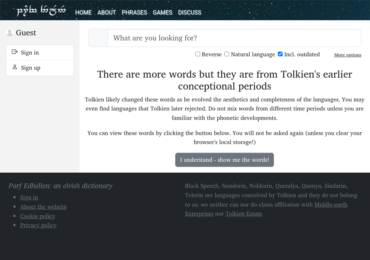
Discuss (189, 12)
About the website (43, 206)
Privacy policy (38, 225)
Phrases (134, 12)
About (106, 12)
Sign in (25, 52)
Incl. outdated (299, 54)
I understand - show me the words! (224, 159)
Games (162, 12)
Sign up (26, 67)
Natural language (249, 54)
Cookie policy (37, 216)
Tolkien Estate (243, 213)
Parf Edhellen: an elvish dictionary (41, 10)
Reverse (208, 54)
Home (83, 12)
